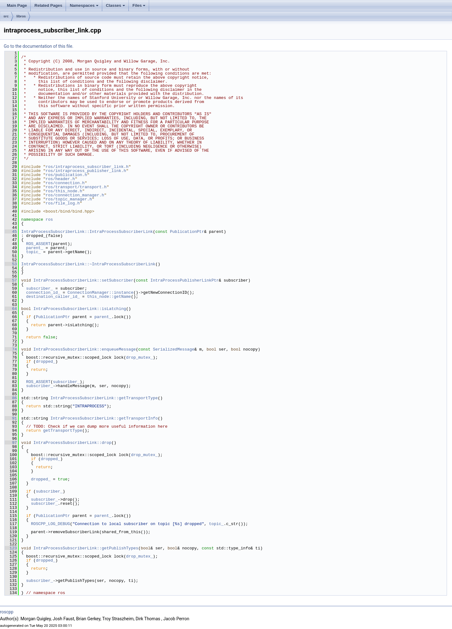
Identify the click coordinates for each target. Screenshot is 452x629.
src (6, 16)
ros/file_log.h (63, 203)
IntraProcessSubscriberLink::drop (72, 442)
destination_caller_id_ (53, 296)
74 (11, 349)
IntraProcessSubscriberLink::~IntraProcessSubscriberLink (88, 264)
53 (11, 264)
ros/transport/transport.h (76, 187)
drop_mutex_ (139, 357)
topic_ (33, 252)
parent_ (34, 248)
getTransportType (62, 430)
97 (11, 442)
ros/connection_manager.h (75, 195)
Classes (115, 5)
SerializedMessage (173, 349)
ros (49, 219)
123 (11, 548)
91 (11, 418)
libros (21, 16)
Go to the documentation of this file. (38, 46)
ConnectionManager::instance (100, 292)
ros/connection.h (65, 183)
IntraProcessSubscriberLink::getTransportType (104, 398)
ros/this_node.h (64, 191)
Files (139, 5)
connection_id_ (43, 292)
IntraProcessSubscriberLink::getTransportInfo (104, 418)
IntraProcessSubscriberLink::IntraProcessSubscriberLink (87, 231)
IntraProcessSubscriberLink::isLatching (79, 309)
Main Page (17, 5)
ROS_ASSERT (38, 244)
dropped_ (45, 361)
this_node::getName (109, 296)
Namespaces (84, 5)
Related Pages (48, 5)
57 (11, 280)
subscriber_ (39, 288)
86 (11, 398)
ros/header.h (60, 179)
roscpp (6, 611)
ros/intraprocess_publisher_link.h (86, 171)
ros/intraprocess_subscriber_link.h (87, 167)
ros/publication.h (66, 175)
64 (11, 309)
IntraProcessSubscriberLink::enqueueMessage (84, 349)
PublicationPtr (187, 231)
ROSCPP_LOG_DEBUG (50, 524)
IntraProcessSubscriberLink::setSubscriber (83, 280)
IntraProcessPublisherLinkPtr (184, 280)
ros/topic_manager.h (69, 199)
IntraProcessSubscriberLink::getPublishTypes (85, 548)
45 (11, 231)
